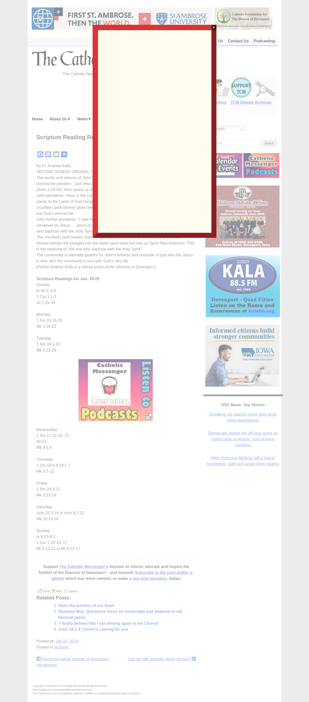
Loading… (154, 130)
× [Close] (214, 27)
